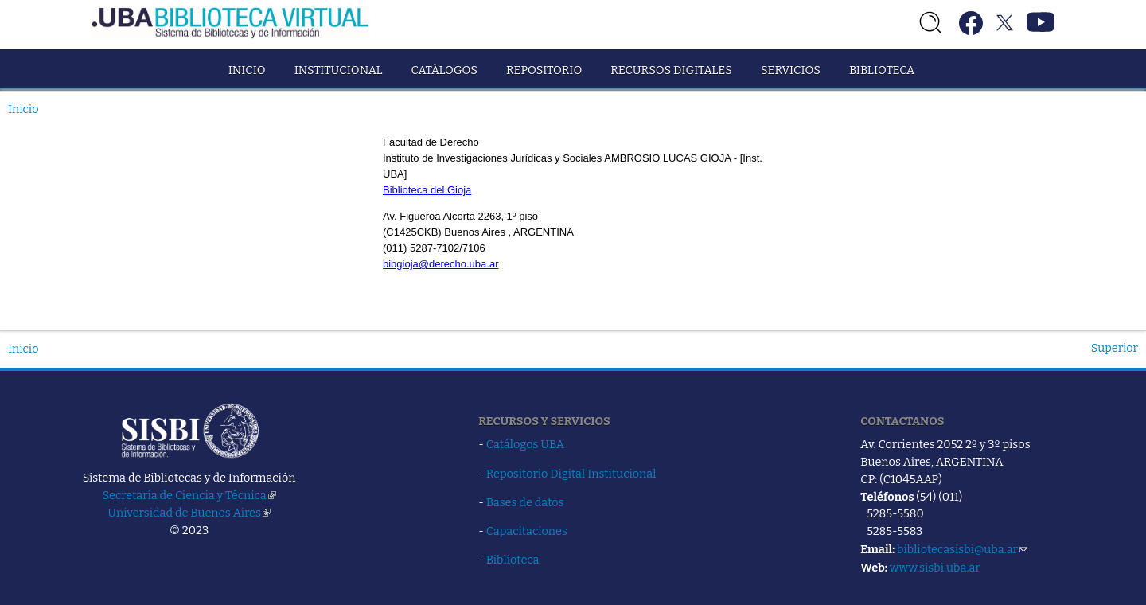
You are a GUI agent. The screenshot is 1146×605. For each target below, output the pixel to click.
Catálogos (444, 70)
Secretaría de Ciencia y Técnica (189, 495)
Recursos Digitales (671, 70)
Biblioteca (881, 70)
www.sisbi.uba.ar (935, 567)
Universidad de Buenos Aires (189, 512)
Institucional (338, 70)
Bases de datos (525, 502)
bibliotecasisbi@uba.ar (962, 549)
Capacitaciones (526, 531)
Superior (1114, 348)
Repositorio (544, 70)
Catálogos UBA (525, 444)
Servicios (791, 70)
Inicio (247, 70)
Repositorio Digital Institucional (571, 473)
